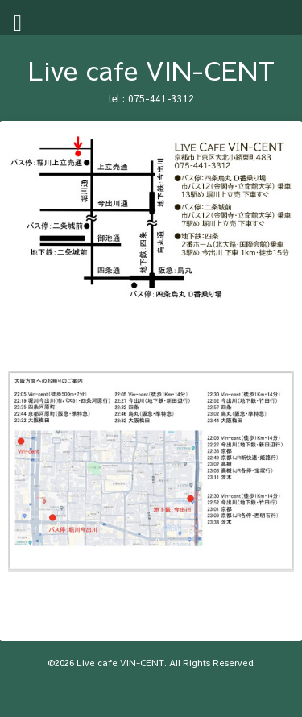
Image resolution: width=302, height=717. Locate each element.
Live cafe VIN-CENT (151, 70)
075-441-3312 (161, 98)
